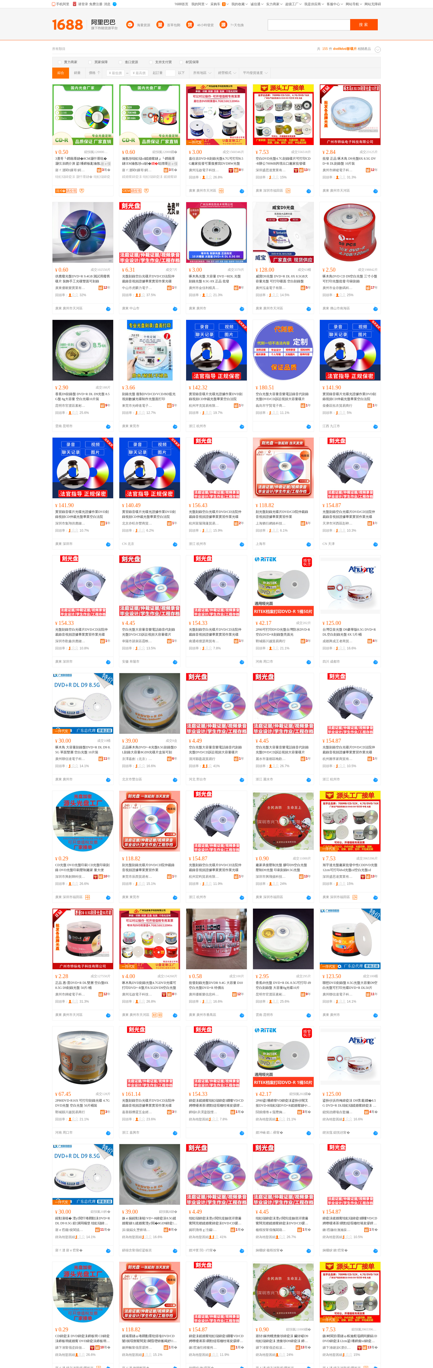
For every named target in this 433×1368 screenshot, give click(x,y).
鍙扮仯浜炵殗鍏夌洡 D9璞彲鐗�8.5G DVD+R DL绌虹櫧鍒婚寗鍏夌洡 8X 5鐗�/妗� (350, 1103)
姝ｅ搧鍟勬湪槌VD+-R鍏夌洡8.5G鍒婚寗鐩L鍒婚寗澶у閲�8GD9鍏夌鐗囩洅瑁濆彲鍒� (149, 1221)
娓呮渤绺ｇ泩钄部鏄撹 (204, 1230)
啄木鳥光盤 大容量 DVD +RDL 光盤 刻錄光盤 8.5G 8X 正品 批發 (215, 278)
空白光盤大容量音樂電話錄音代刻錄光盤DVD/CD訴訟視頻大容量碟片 (282, 396)
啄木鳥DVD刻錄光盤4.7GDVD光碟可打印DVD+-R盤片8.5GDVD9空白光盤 (149, 985)
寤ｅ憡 (106, 164)
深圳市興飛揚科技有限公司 (271, 877)
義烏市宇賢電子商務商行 (271, 406)
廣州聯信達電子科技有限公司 (70, 759)
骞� (106, 170)
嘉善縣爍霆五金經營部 (137, 1112)
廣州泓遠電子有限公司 (271, 288)
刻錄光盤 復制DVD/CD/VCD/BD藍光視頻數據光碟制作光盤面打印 (149, 396)
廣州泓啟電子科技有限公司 (204, 170)
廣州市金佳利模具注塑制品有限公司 (204, 288)
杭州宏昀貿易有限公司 (204, 877)
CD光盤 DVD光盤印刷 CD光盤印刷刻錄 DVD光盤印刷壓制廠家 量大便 (82, 867)
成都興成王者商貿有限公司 (338, 641)
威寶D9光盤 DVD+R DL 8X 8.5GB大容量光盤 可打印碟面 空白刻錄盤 (282, 278)
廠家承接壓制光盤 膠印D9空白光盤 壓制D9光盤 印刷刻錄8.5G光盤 (281, 867)
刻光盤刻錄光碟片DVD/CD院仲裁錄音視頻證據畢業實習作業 (282, 514)
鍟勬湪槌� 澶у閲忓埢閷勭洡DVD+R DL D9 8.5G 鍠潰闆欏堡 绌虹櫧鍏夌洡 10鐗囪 (82, 1221)
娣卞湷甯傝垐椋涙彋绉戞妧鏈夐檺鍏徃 (271, 1348)
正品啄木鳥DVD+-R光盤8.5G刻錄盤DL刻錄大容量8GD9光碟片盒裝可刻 (149, 749)
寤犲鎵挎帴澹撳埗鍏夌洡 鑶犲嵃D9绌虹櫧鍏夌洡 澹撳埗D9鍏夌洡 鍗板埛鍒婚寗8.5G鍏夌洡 (282, 1338)
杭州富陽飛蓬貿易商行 (204, 523)
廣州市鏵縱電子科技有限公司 (338, 170)
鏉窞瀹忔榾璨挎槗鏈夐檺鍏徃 (204, 1348)
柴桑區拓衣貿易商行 (337, 406)
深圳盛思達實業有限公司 (271, 170)
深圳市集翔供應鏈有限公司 (70, 523)
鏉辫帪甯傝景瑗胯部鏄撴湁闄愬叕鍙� (137, 1348)
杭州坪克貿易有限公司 (204, 406)
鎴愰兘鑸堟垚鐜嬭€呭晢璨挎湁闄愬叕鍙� (338, 1112)
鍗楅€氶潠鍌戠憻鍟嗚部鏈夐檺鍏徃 (204, 1112)
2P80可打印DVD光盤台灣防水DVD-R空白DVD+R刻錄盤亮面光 (283, 632)
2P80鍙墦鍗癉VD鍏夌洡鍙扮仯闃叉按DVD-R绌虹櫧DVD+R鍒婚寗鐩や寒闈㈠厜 (283, 1103)
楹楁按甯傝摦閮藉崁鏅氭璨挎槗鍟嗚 (271, 1230)
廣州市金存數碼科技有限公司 (338, 288)
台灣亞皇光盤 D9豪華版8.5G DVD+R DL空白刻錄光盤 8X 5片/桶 (349, 632)
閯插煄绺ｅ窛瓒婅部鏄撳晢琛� (271, 1112)
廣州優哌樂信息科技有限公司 (204, 994)
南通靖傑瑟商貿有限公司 (204, 641)
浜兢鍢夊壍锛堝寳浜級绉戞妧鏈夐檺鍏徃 (137, 1230)
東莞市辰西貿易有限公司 (137, 877)
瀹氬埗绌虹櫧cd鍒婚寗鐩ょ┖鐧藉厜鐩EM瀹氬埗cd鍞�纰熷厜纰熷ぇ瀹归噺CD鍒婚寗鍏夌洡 (148, 161)
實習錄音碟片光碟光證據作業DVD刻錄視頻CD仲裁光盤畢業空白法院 (215, 396)
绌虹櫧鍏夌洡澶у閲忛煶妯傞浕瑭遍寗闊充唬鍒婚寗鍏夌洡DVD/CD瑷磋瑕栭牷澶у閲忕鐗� (215, 1221)
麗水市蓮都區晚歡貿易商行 (271, 759)
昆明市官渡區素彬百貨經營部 (70, 406)
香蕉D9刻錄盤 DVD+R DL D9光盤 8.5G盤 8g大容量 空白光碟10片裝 (82, 396)
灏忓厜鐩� (84, 177)
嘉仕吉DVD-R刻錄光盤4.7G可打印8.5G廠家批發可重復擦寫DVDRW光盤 (216, 161)
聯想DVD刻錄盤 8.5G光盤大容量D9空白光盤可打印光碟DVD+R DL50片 (350, 985)
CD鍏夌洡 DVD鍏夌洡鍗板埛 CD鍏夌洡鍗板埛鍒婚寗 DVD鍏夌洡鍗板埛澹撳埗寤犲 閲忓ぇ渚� (82, 1338)
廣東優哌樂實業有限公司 (70, 288)
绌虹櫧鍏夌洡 (65, 177)
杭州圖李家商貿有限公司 (338, 759)
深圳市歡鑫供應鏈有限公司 (70, 641)
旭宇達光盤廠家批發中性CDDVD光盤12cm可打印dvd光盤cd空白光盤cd (350, 867)
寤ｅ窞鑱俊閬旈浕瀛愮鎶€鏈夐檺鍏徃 (70, 1230)
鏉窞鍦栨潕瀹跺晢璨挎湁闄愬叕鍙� (338, 1230)
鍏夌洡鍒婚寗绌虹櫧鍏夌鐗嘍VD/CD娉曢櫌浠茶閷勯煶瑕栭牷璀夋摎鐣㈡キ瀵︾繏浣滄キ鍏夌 (216, 1103)
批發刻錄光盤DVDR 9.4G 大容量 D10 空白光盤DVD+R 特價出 (216, 985)
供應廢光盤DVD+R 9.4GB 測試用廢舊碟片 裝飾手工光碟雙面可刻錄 (82, 278)
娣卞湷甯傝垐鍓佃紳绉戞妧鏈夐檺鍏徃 (70, 1348)
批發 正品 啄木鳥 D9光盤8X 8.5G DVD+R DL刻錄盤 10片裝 (349, 161)
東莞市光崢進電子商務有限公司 (137, 406)
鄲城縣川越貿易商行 (271, 641)
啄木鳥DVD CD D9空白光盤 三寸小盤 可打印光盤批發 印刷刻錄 (350, 278)
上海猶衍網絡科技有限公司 (271, 523)
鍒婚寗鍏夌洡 (132, 177)
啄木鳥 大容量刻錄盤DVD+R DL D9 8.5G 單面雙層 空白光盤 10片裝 (82, 749)
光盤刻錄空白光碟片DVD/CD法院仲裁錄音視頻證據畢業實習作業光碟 (148, 278)
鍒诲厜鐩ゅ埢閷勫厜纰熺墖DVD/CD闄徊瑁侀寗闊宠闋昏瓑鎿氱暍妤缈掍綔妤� (149, 1338)
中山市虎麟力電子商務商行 (137, 288)
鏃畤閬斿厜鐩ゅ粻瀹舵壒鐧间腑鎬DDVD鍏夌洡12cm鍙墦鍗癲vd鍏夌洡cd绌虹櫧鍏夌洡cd (350, 1338)
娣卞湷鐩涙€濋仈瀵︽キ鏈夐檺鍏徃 (338, 1348)
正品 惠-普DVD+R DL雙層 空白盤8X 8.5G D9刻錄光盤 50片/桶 (81, 985)
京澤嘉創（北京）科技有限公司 (137, 759)
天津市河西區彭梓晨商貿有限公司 (338, 523)
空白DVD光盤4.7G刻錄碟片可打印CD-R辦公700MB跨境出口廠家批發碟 (283, 161)
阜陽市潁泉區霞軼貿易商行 (137, 641)
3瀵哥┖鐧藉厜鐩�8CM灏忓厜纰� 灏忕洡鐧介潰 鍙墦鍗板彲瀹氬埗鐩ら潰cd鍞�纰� (82, 161)
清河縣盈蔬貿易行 (202, 759)
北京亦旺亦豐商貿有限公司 (137, 523)
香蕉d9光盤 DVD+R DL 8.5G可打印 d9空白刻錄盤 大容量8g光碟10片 (283, 985)
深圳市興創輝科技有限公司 (70, 877)
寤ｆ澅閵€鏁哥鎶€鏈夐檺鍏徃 (70, 170)
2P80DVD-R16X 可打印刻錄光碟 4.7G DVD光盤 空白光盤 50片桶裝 (82, 1103)
